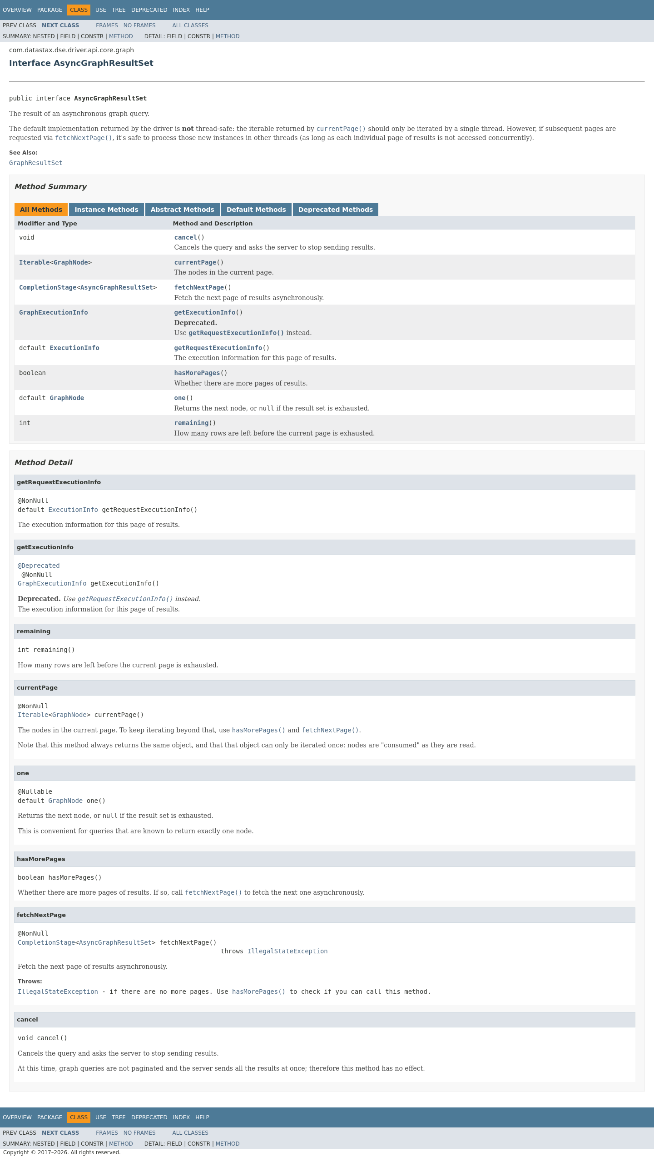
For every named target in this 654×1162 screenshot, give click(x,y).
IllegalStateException (288, 951)
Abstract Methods (182, 209)
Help (202, 10)
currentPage (195, 262)
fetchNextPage (199, 287)
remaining (191, 422)
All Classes (190, 25)
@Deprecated (39, 565)
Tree (119, 10)
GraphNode (71, 262)
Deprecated (149, 10)
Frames (107, 25)
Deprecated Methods (335, 209)
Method (121, 36)
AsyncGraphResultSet (116, 287)
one (180, 397)
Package (49, 10)
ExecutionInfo (74, 347)
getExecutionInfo (205, 312)
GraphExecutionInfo (53, 312)
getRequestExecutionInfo (218, 347)
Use (100, 10)
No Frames (140, 25)
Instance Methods (106, 209)
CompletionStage (47, 287)
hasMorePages (197, 372)
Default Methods (256, 209)
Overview (17, 10)
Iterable (34, 262)
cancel (186, 237)
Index (181, 10)
